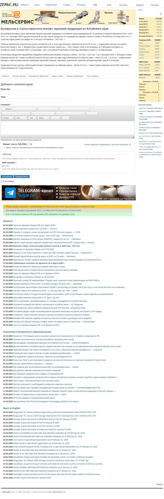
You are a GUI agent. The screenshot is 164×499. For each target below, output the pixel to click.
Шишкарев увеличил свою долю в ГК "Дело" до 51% (36, 298)
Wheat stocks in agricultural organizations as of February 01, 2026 (41, 443)
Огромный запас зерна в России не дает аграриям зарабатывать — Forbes (46, 353)
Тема (3, 97)
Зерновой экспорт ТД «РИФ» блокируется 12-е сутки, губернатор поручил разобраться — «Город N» (57, 350)
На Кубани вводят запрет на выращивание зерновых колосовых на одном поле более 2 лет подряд (57, 311)
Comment (6, 105)
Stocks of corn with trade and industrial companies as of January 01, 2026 (44, 471)
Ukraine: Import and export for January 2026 (32, 478)
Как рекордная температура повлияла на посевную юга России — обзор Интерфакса (51, 343)
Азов (141, 43)
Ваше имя (5, 89)
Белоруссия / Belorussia (38, 76)
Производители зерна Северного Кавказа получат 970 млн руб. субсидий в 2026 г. (49, 308)
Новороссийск (144, 52)
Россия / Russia (19, 76)
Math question (9, 163)
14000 (157, 49)
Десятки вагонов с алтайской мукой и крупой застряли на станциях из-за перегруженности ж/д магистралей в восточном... (67, 346)
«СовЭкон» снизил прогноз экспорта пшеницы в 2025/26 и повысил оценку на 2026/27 (51, 315)
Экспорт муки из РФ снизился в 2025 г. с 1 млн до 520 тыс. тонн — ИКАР (45, 291)
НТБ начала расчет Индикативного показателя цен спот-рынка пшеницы (45, 270)
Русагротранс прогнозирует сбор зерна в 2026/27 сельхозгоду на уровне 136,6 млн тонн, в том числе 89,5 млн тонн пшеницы (69, 287)
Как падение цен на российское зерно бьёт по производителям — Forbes (45, 367)
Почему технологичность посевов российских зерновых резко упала (43, 339)
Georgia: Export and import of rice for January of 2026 (36, 423)
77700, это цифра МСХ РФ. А (149, 147)
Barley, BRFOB (144, 70)
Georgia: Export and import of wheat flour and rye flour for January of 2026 (44, 419)
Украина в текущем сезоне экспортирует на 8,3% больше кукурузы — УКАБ (46, 232)
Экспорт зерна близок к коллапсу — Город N (33, 363)
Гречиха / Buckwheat (74, 76)
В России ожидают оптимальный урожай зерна (34, 398)
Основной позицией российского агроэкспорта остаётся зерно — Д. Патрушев (48, 304)
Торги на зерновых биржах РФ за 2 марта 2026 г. (34, 225)
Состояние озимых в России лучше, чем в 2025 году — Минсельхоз (43, 235)
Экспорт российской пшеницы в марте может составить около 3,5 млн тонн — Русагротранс (54, 322)
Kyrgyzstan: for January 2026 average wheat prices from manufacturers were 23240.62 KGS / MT (54, 416)
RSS (109, 5)
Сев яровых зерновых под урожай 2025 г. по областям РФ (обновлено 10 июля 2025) (42, 210)
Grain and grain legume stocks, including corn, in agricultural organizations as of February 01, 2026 (55, 447)
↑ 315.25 (159, 24)
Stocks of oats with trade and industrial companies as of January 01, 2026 (44, 450)
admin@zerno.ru (58, 492)
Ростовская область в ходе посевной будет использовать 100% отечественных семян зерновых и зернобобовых (63, 294)
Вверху (160, 484)
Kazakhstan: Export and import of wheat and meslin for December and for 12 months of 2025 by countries (58, 464)
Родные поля (143, 133)
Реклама (155, 5)
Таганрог (142, 49)
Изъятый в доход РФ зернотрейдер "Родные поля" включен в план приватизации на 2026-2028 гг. (56, 280)
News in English (11, 408)
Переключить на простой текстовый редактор (21, 140)
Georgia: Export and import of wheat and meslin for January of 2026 (42, 429)
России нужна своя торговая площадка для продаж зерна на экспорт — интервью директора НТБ (56, 388)
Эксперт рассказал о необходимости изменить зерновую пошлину (42, 384)
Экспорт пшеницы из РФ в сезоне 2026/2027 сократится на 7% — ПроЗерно (47, 239)
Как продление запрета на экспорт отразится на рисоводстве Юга (42, 357)
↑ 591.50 (159, 30)
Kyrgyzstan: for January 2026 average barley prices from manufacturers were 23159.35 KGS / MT (54, 412)
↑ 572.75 (159, 33)
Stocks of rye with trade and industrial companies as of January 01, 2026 (44, 454)
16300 (157, 52)
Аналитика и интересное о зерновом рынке (27, 332)
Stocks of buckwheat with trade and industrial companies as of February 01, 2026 (47, 436)
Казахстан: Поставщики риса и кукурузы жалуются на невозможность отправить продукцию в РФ (56, 336)
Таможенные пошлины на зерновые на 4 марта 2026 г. (39, 263)
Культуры (84, 5)
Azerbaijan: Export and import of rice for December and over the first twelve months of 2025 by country (56, 474)
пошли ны (142, 108)
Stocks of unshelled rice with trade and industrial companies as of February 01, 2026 (49, 433)
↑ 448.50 (159, 21)
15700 (157, 55)
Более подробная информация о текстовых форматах (106, 144)
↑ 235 (156, 70)
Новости (27, 5)
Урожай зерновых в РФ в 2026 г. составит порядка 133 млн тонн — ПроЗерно (47, 284)
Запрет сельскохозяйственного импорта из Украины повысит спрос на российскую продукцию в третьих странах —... (65, 391)
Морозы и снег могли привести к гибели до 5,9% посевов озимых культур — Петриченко (52, 253)
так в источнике (144, 136)
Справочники (54, 5)
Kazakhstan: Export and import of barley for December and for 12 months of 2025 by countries (53, 457)
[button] (6, 109)
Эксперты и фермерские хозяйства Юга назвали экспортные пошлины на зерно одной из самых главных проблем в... (65, 377)
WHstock (142, 77)
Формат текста (10, 144)
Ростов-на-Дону (144, 46)
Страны (69, 5)
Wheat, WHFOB (144, 65)
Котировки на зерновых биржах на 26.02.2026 (33, 277)
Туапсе (141, 58)
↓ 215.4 (156, 68)
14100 (157, 46)
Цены (39, 5)
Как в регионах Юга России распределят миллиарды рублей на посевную (46, 401)
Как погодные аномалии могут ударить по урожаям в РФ (38, 374)
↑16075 (157, 77)
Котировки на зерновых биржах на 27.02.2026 (33, 249)
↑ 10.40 (158, 27)
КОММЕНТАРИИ (144, 105)
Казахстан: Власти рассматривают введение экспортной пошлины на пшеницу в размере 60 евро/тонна (59, 360)
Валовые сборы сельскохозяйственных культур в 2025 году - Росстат (46, 246)
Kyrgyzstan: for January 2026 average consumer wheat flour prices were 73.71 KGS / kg (50, 460)
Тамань (141, 55)
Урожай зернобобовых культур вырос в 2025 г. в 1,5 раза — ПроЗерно (44, 256)
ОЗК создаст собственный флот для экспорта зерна (36, 381)
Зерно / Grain (57, 76)
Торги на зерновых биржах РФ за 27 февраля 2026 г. (36, 273)
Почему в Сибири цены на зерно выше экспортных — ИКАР (39, 394)
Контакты (123, 5)
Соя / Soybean (92, 76)
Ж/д (95, 5)
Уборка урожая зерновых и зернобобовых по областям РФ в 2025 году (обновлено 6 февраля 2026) (49, 207)
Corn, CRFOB (144, 68)
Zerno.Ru (7, 492)
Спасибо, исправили (146, 117)
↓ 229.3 (156, 65)
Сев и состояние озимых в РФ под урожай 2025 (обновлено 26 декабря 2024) (39, 214)
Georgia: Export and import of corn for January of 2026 (36, 426)
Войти (140, 10)
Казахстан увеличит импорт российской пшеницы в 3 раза (39, 266)
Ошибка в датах (144, 127)
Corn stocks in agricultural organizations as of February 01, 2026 (40, 440)
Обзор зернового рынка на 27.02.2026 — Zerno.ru (35, 229)
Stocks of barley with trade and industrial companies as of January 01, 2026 (45, 467)
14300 (157, 43)
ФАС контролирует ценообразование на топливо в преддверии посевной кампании (50, 301)
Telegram (140, 5)
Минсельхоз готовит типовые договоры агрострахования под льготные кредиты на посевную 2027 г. (57, 260)
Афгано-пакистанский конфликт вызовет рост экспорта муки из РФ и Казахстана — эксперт (53, 242)
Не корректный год (145, 122)
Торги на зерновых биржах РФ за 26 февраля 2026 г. (36, 325)
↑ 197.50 (159, 36)
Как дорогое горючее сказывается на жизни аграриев (36, 370)
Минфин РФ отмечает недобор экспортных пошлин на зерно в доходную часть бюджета (52, 318)
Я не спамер (8, 181)
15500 (157, 58)
